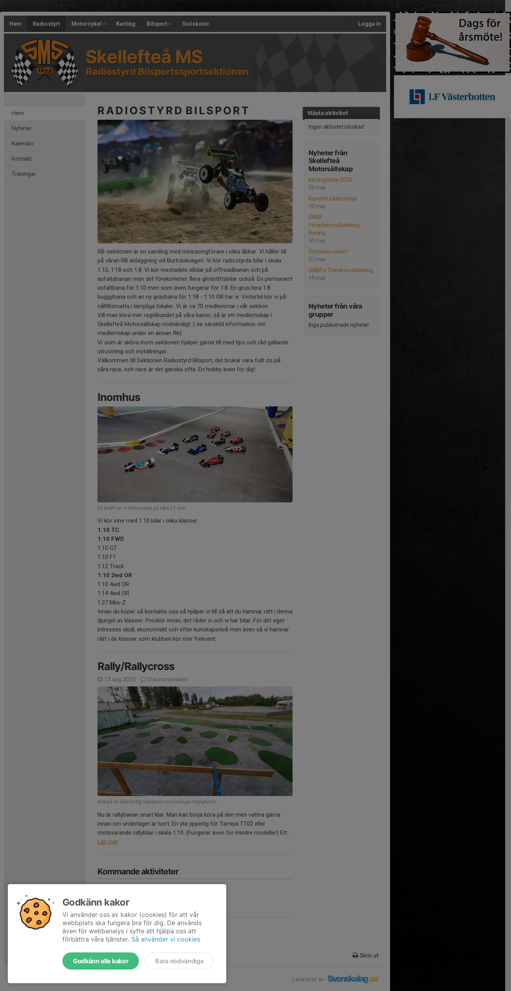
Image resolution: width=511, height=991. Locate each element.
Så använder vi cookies (165, 939)
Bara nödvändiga (179, 961)
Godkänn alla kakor (100, 961)
